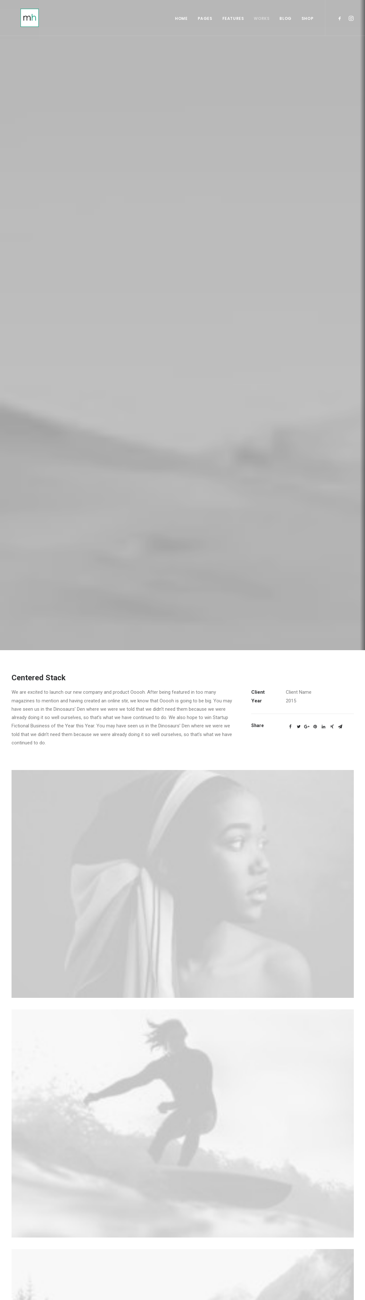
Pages (205, 19)
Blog (285, 19)
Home (181, 19)
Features (233, 19)
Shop (307, 19)
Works (262, 19)
